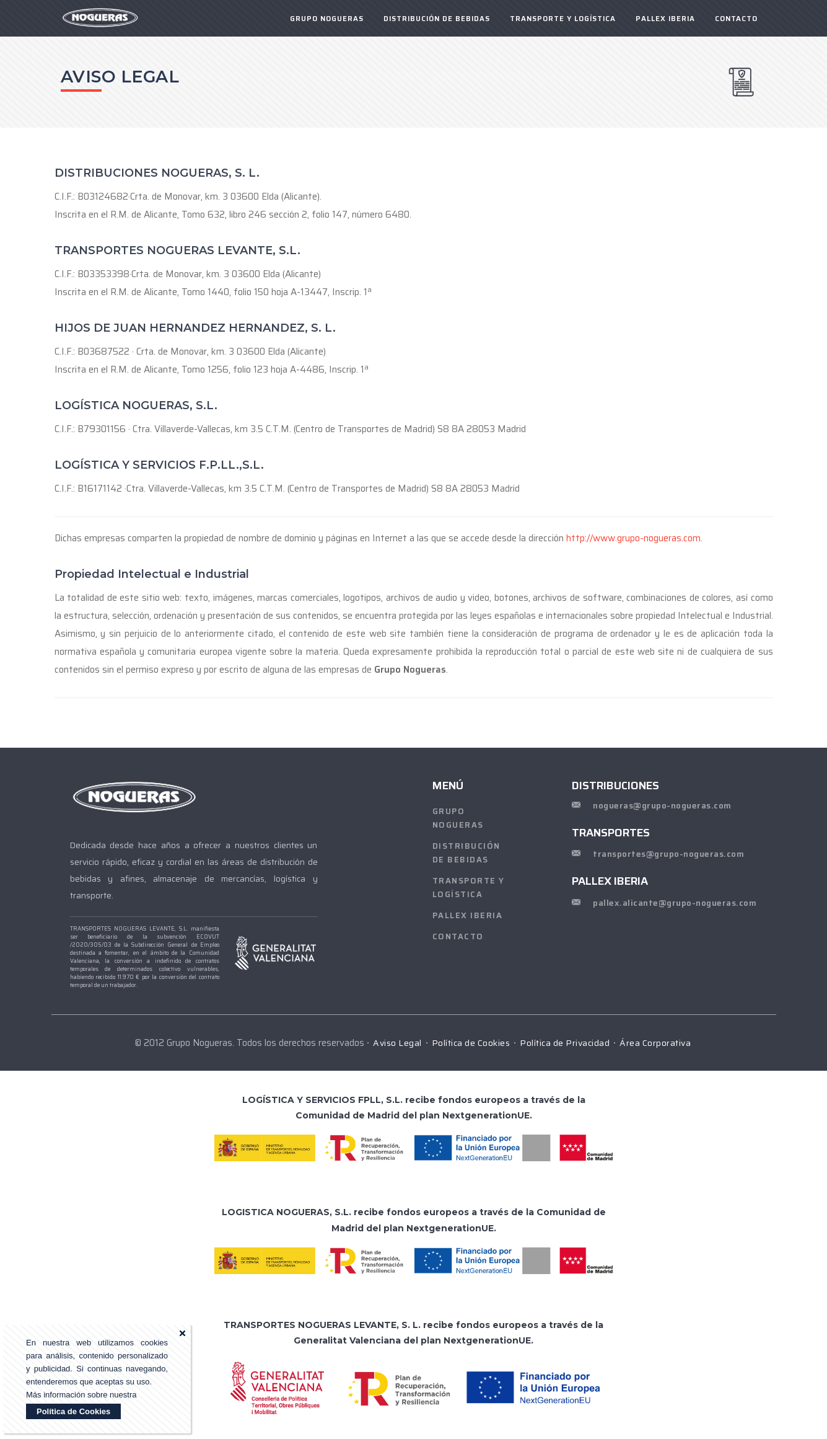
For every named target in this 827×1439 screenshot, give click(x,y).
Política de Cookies (73, 1411)
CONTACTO (736, 18)
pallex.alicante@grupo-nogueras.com (674, 903)
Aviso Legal (397, 1043)
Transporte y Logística (563, 18)
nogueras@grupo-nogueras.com (662, 805)
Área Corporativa (655, 1043)
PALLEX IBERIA (665, 18)
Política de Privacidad (565, 1043)
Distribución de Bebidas (436, 18)
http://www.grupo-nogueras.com (633, 538)
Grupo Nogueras (458, 818)
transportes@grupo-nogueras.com (668, 854)
